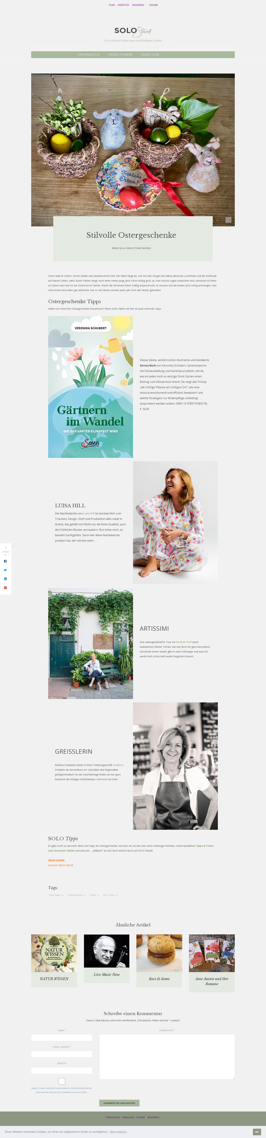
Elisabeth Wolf (183, 642)
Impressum (128, 1117)
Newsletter (138, 4)
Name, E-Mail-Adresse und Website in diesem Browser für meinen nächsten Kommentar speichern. (61, 1090)
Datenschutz (113, 1117)
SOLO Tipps (109, 895)
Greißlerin (118, 765)
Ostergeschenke (75, 895)
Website (61, 1063)
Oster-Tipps (55, 895)
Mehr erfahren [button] (118, 1131)
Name (62, 1030)
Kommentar (167, 1030)
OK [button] (257, 1132)
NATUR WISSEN (54, 979)
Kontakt (140, 1117)
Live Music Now (107, 975)
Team (112, 4)
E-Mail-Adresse (61, 1046)
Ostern (93, 895)
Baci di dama (159, 979)
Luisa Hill (88, 513)
